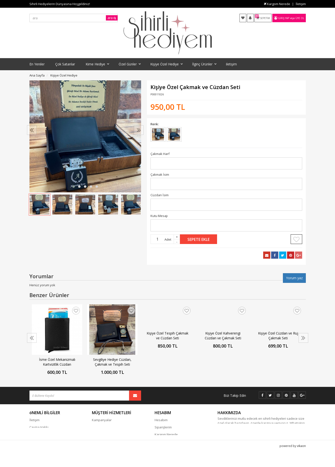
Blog (95, 427)
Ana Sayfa (37, 75)
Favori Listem (164, 441)
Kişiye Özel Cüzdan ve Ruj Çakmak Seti (278, 335)
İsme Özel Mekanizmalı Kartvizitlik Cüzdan (57, 362)
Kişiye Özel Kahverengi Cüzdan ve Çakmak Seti (223, 335)
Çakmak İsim (159, 174)
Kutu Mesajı (159, 216)
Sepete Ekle (198, 239)
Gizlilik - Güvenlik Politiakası (49, 434)
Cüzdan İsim (159, 195)
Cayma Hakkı (38, 427)
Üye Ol (299, 18)
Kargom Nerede (277, 4)
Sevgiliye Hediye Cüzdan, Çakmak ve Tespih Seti (112, 362)
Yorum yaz (294, 278)
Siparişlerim (163, 427)
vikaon (301, 463)
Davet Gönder (165, 449)
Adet (167, 239)
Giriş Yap (283, 18)
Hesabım (161, 420)
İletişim (301, 4)
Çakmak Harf (160, 154)
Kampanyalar (102, 420)
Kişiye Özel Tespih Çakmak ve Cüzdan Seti (167, 335)
